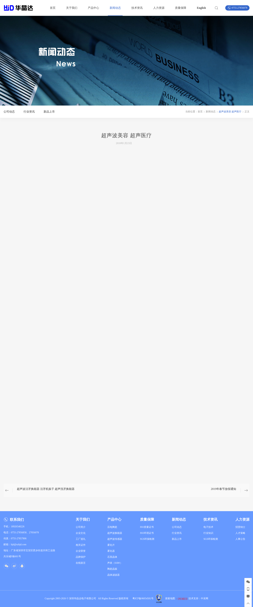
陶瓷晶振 (112, 569)
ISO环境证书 (147, 533)
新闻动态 (211, 111)
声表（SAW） (114, 563)
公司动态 (177, 527)
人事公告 (240, 539)
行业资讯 (177, 533)
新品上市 (177, 539)
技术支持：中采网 (198, 598)
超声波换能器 (114, 533)
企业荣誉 (81, 551)
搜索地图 (170, 598)
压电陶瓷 (112, 527)
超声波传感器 (114, 539)
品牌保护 (81, 557)
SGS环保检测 (147, 539)
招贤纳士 (240, 527)
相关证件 (81, 545)
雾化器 (111, 551)
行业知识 (208, 533)
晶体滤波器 (113, 575)
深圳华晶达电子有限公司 (83, 598)
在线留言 (81, 563)
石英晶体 (112, 557)
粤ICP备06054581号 (143, 598)
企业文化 (81, 533)
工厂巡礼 (81, 539)
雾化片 (111, 545)
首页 (200, 111)
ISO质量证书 (147, 527)
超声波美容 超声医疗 (230, 111)
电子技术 (208, 527)
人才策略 (240, 533)
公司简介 (81, 527)
